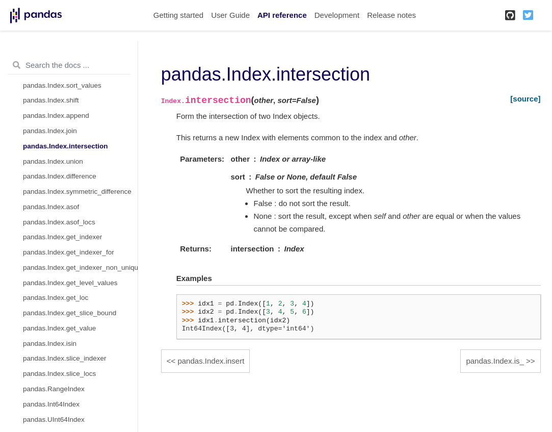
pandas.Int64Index (51, 404)
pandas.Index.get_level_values (70, 283)
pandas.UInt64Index (54, 419)
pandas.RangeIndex (54, 389)
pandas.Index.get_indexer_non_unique (80, 267)
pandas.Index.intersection (65, 146)
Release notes (391, 15)
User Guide (230, 15)
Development (336, 15)
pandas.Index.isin (49, 343)
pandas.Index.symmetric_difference (77, 191)
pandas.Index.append (56, 115)
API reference (282, 15)
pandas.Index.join (50, 131)
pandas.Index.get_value (59, 328)
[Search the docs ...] (69, 65)
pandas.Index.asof (51, 207)
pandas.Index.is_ (494, 361)
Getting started (178, 15)
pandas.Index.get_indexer (62, 237)
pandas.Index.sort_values (62, 85)
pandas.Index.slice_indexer (65, 358)
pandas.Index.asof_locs (59, 222)
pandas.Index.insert (210, 361)
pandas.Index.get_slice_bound (69, 313)
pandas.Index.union (53, 161)
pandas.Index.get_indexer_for (68, 252)
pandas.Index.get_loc (55, 297)
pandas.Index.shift (51, 100)
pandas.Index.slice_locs (59, 373)
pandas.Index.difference (59, 176)
